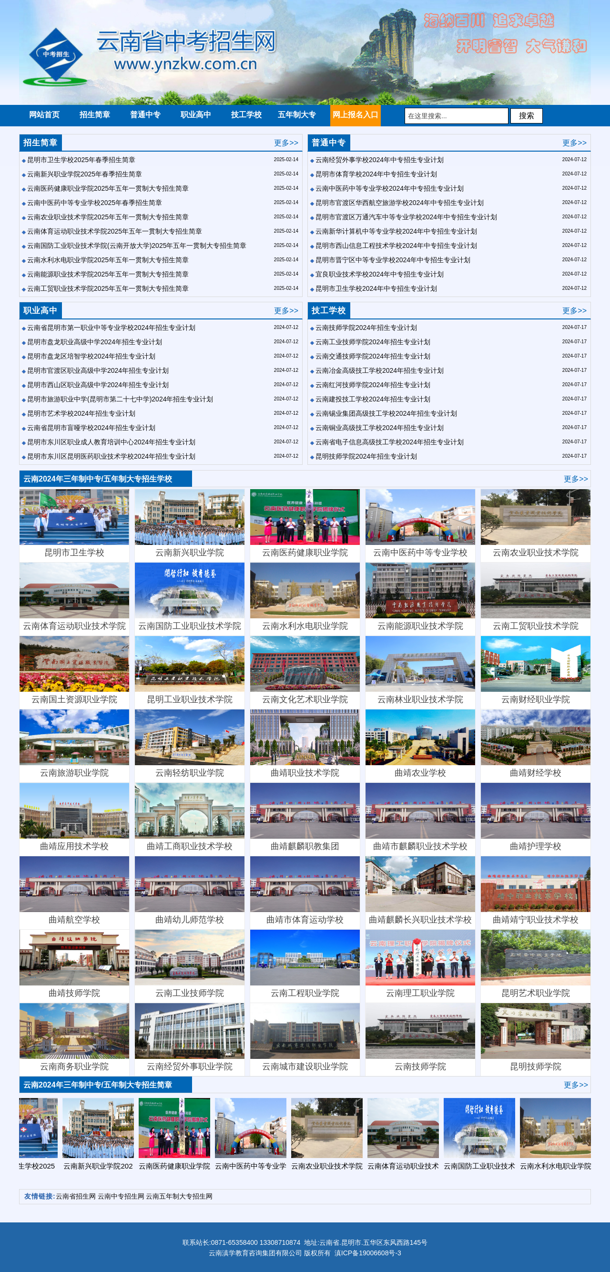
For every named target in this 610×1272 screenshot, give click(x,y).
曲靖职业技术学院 (305, 743)
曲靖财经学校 (535, 743)
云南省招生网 (76, 1196)
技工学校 (329, 310)
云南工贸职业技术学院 (535, 597)
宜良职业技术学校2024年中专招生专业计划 (379, 274)
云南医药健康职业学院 (305, 523)
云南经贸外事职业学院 (189, 1037)
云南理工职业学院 (420, 964)
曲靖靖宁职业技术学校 (535, 890)
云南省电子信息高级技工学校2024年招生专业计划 (389, 442)
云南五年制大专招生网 (179, 1196)
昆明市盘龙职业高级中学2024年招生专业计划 (94, 342)
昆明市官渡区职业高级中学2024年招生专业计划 (98, 370)
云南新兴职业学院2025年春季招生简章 (84, 174)
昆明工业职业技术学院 (189, 670)
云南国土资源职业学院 (74, 670)
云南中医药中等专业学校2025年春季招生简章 (94, 202)
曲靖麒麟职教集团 (305, 817)
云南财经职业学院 (535, 670)
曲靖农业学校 (420, 743)
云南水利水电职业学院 (305, 597)
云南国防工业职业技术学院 (189, 597)
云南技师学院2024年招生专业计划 (366, 327)
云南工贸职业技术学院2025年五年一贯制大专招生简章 (108, 288)
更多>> (286, 143)
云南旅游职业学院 (74, 743)
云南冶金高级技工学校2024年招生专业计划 (379, 370)
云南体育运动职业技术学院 (74, 597)
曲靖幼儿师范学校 (189, 890)
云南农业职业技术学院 (535, 523)
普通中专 (329, 142)
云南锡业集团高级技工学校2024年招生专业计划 (386, 413)
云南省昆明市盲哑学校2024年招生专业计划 (91, 427)
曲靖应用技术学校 (74, 817)
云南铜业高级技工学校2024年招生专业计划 (379, 427)
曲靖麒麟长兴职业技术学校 (420, 890)
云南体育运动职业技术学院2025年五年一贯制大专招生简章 (114, 231)
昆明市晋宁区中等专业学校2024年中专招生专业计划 (392, 260)
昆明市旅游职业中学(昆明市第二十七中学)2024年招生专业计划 (120, 399)
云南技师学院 (420, 1037)
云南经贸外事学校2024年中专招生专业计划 (379, 160)
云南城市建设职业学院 (305, 1037)
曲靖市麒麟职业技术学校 (420, 817)
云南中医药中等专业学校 (420, 523)
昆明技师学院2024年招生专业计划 (366, 456)
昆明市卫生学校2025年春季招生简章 (81, 160)
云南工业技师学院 (189, 964)
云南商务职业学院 (74, 1037)
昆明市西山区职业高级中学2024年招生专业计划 (98, 385)
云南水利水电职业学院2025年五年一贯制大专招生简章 (108, 260)
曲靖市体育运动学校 (305, 890)
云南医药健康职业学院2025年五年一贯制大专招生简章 (108, 188)
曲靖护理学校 (535, 817)
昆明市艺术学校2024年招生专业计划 (81, 413)
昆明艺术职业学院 (535, 964)
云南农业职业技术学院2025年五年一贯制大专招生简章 (108, 217)
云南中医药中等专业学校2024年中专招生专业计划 (389, 188)
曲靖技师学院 (74, 964)
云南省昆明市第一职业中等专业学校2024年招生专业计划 (111, 327)
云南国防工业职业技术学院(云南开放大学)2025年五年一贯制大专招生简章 (136, 245)
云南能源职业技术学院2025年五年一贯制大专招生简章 (108, 274)
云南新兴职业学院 (189, 523)
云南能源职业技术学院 (420, 597)
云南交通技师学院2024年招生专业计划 (372, 356)
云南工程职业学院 (305, 964)
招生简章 (40, 142)
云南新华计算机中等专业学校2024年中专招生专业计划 (396, 231)
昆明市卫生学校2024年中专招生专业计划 (376, 288)
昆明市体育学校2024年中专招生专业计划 (376, 174)
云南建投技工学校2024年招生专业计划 (372, 399)
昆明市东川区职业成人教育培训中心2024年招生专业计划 (111, 442)
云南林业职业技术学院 (420, 670)
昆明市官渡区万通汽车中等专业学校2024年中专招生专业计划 (406, 217)
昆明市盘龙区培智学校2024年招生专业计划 (91, 356)
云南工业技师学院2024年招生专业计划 (372, 342)
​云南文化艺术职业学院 (305, 670)
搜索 (526, 116)
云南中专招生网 (121, 1196)
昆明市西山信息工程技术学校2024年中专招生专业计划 (396, 245)
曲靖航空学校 (74, 890)
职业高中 (40, 310)
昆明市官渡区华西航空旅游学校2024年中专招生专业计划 (399, 202)
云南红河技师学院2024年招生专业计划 (372, 385)
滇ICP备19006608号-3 (368, 1253)
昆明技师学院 (535, 1037)
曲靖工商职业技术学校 (189, 817)
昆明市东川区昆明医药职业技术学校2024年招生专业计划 (111, 456)
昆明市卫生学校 (74, 523)
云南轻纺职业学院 (189, 743)
